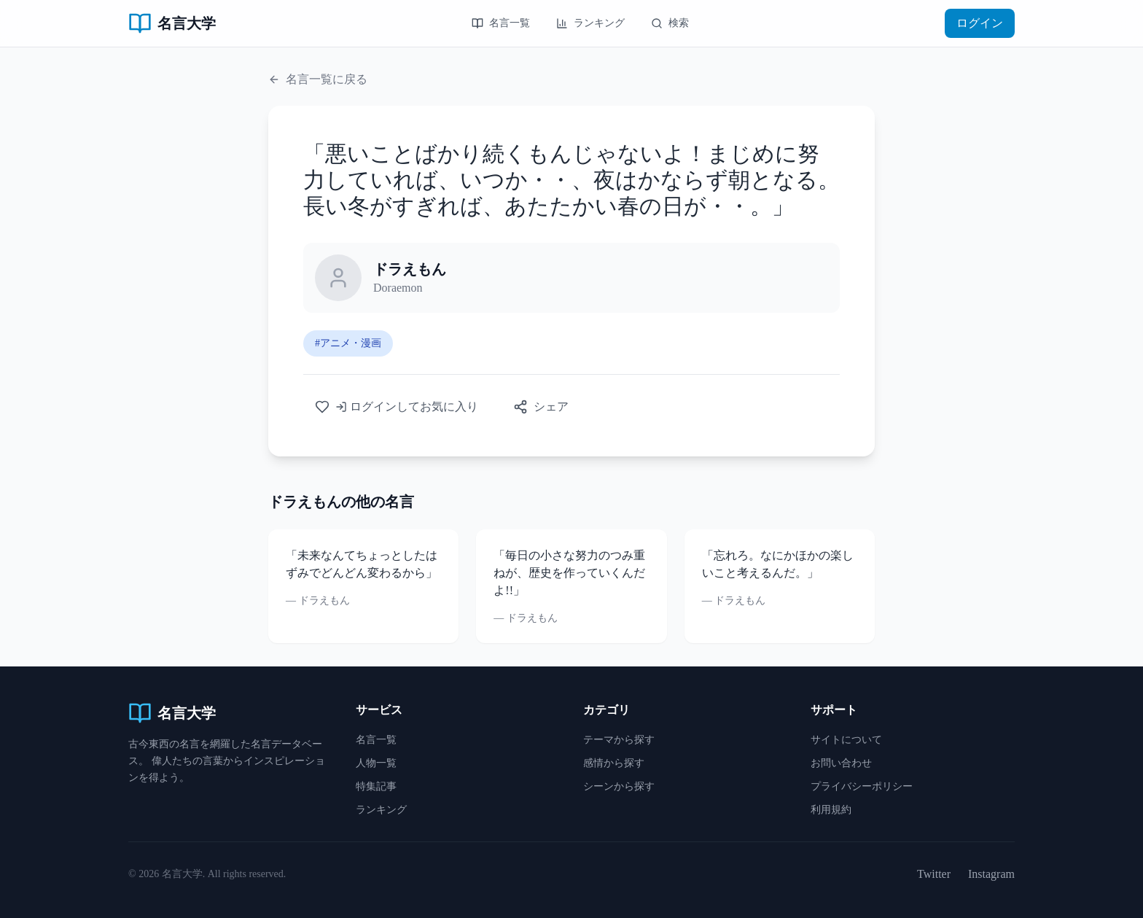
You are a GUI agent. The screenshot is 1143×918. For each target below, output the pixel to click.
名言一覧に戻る (317, 79)
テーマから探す (619, 739)
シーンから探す (619, 786)
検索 (670, 23)
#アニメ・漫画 (348, 343)
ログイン (979, 23)
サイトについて (846, 739)
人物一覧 (376, 763)
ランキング (590, 23)
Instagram (991, 874)
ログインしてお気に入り (396, 407)
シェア (541, 407)
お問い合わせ (841, 763)
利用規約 (831, 809)
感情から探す (613, 763)
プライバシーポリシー (862, 786)
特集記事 (376, 786)
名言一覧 (501, 23)
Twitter (934, 874)
